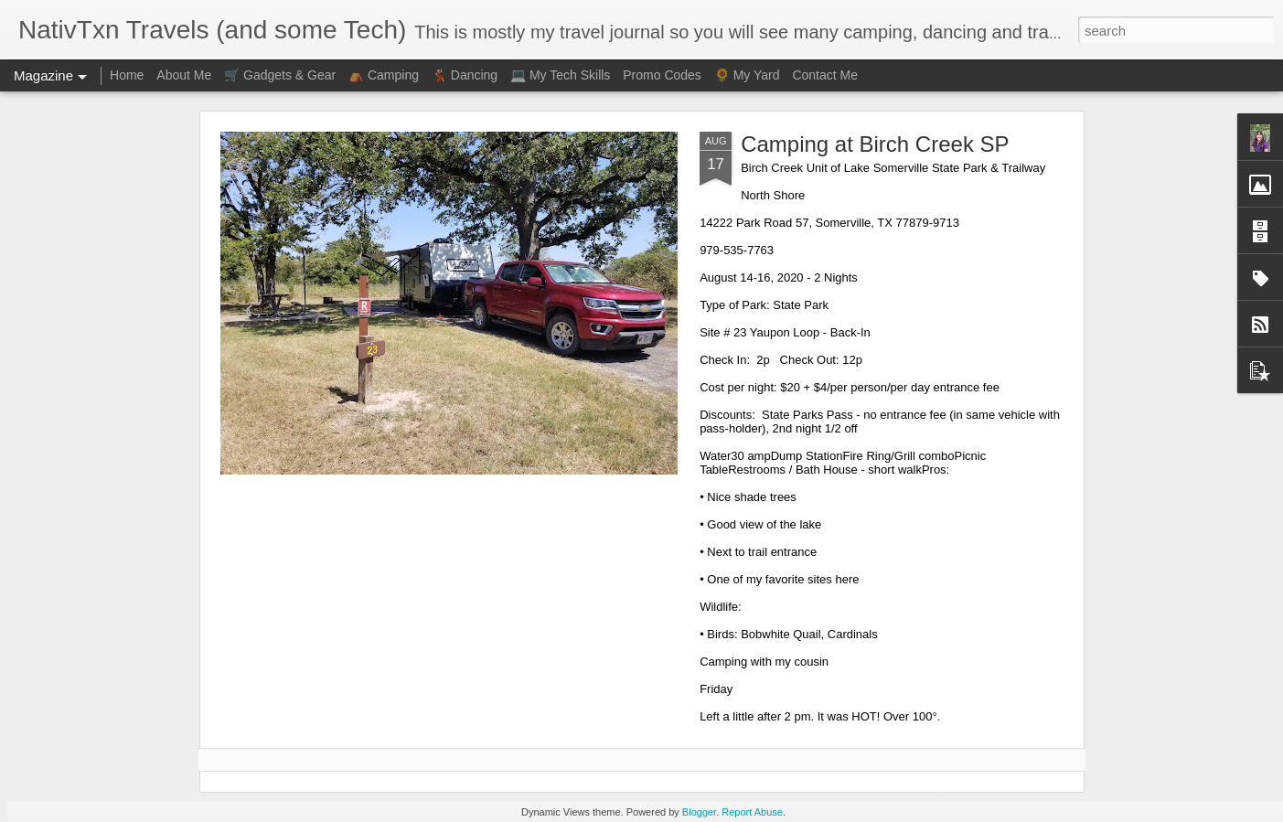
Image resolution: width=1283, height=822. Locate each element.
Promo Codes (662, 75)
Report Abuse (752, 811)
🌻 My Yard (747, 75)
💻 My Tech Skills (560, 75)
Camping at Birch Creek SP (875, 144)
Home (127, 75)
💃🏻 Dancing (464, 75)
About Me (183, 75)
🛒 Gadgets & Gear (280, 75)
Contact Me (825, 75)
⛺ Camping (383, 75)
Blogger (699, 811)
